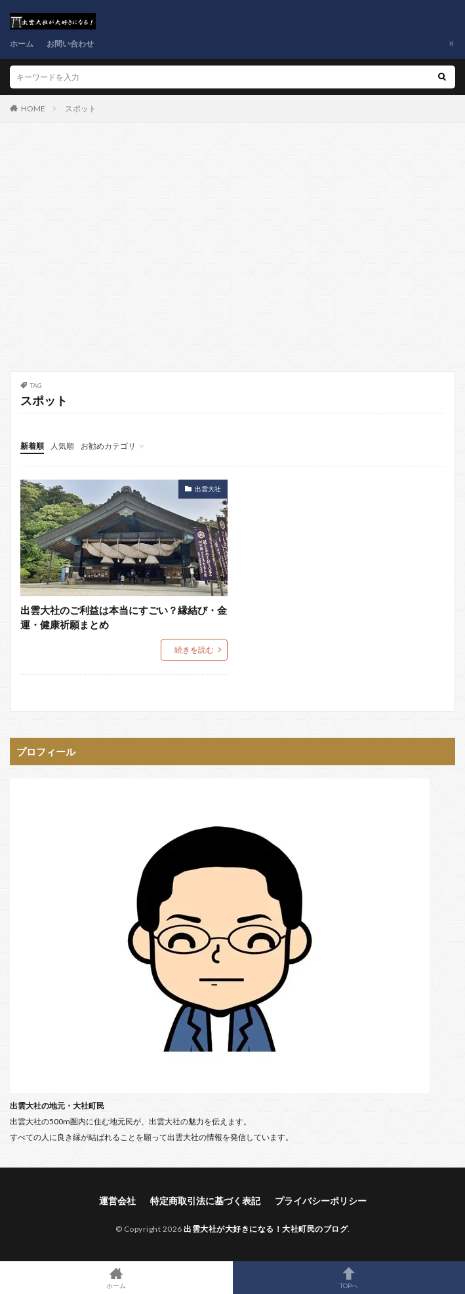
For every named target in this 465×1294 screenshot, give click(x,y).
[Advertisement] (232, 253)
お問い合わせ (70, 43)
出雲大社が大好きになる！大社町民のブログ (266, 1229)
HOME (33, 108)
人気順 (62, 446)
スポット (80, 108)
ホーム (21, 43)
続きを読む (194, 650)
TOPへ (349, 1277)
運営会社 (117, 1200)
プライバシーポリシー (321, 1200)
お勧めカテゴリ (108, 446)
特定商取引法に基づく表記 (205, 1200)
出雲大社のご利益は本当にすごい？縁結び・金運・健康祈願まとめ (123, 617)
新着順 (32, 446)
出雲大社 (208, 489)
